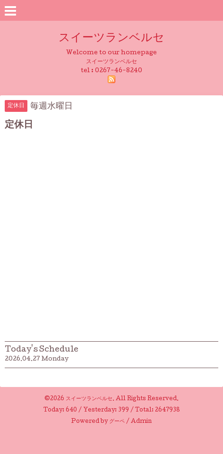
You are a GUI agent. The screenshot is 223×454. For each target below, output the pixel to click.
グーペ (117, 422)
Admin (141, 422)
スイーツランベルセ (117, 38)
